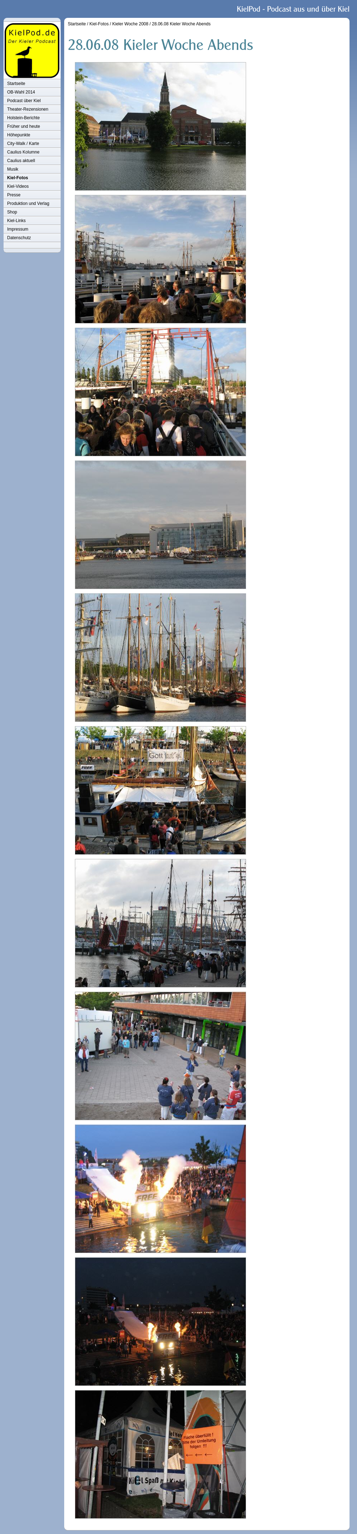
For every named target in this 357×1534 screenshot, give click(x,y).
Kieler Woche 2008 (130, 23)
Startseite (16, 83)
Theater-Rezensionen (27, 109)
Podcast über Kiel (24, 100)
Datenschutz (19, 237)
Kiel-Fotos (17, 177)
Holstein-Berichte (23, 117)
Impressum (17, 229)
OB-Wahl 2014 (21, 92)
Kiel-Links (16, 220)
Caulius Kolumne (23, 152)
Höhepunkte (18, 134)
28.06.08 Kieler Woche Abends (181, 23)
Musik (12, 169)
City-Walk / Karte (23, 143)
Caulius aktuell (21, 160)
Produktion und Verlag (28, 203)
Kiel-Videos (18, 186)
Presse (13, 194)
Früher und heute (23, 126)
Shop (12, 212)
